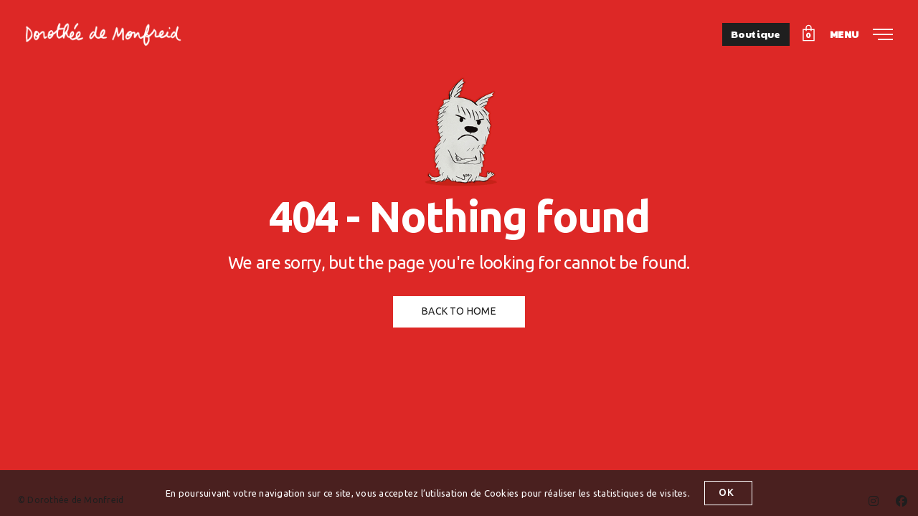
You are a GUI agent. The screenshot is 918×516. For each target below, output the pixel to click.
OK (724, 492)
